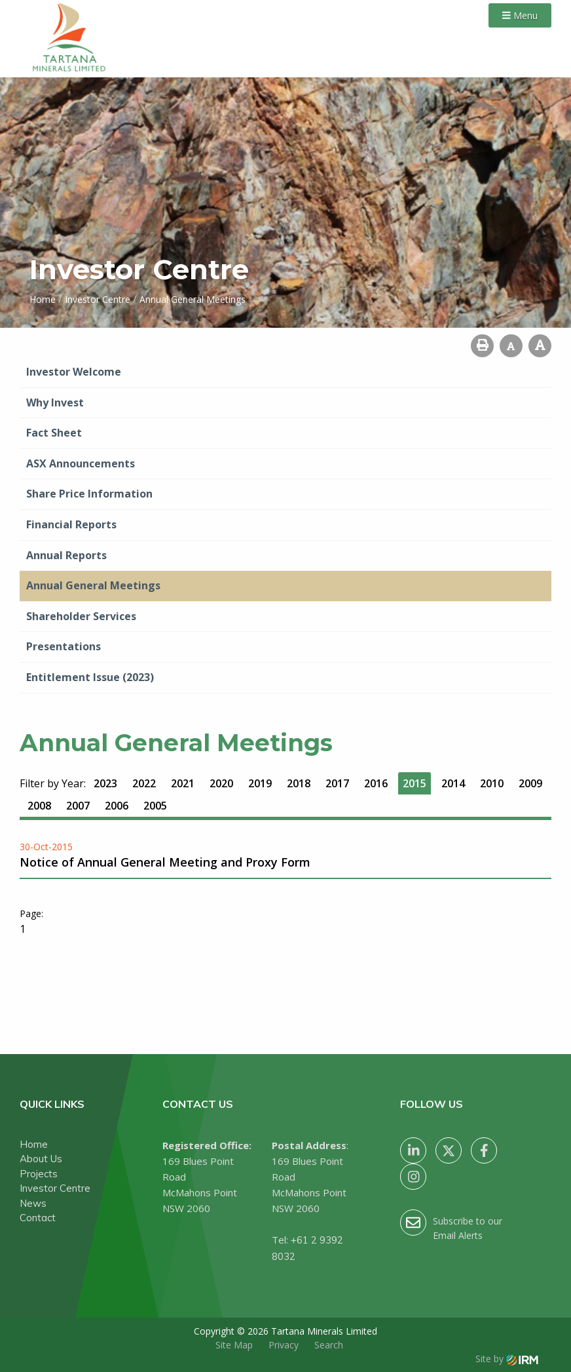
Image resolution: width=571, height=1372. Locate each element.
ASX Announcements (80, 463)
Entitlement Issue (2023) (90, 677)
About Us (41, 1158)
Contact (38, 1217)
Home (34, 1144)
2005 (155, 805)
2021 (182, 783)
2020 (221, 783)
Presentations (63, 646)
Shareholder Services (81, 616)
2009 (530, 783)
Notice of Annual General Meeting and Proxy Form (165, 862)
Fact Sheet (54, 432)
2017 (337, 783)
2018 (298, 783)
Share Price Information (89, 493)
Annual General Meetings (93, 585)
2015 (414, 783)
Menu (520, 15)
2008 (39, 805)
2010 (492, 783)
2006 (116, 805)
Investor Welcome (73, 371)
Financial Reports (71, 524)
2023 (105, 783)
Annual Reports (66, 555)
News (33, 1203)
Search (328, 1345)
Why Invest (55, 402)
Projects (39, 1173)
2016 (376, 783)
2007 (78, 805)
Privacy (283, 1345)
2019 (260, 783)
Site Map (234, 1345)
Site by (506, 1358)
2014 (453, 783)
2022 (144, 783)
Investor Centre (55, 1188)
